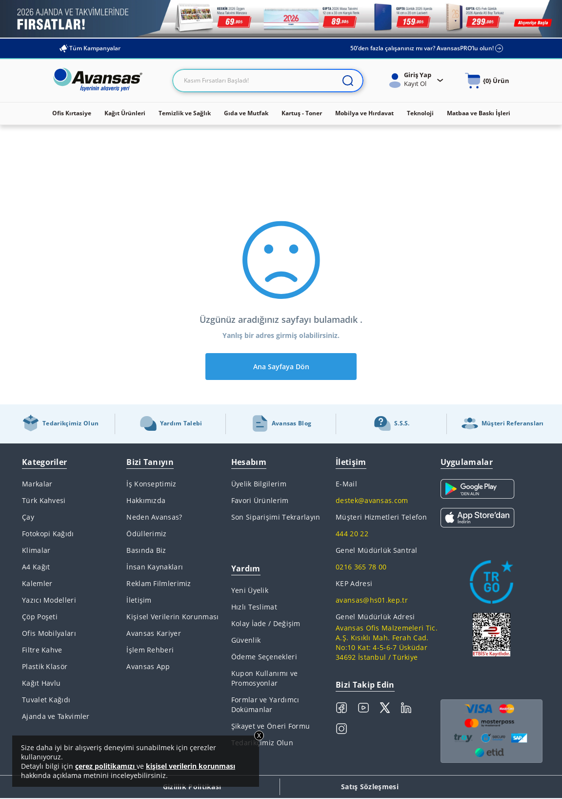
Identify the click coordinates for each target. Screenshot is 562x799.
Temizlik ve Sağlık (185, 113)
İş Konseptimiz (151, 483)
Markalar (37, 483)
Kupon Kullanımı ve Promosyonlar (264, 678)
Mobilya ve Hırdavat (364, 113)
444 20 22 (352, 533)
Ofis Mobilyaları (49, 633)
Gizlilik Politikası (192, 786)
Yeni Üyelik (249, 590)
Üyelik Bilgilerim (258, 483)
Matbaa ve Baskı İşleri (478, 113)
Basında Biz (146, 550)
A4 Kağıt (36, 566)
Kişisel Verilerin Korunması (172, 616)
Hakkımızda (145, 500)
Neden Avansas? (154, 517)
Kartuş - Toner (301, 113)
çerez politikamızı (106, 766)
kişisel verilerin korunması (190, 766)
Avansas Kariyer (153, 633)
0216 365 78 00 (361, 566)
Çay (28, 517)
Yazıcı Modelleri (49, 600)
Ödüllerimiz (146, 533)
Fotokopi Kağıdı (48, 533)
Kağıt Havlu (41, 683)
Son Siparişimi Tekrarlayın (276, 517)
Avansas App (148, 666)
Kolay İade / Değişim (266, 623)
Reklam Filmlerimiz (158, 583)
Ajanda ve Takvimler (56, 716)
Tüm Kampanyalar (89, 48)
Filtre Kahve (42, 649)
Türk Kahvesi (44, 500)
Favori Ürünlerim (260, 500)
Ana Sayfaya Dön (281, 366)
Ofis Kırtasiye (71, 113)
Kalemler (37, 583)
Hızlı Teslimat (254, 606)
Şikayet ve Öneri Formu (270, 726)
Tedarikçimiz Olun (262, 742)
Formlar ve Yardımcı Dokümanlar (265, 704)
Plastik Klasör (44, 666)
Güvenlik (246, 640)
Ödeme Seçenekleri (264, 656)
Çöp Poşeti (40, 616)
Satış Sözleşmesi (370, 786)
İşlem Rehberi (150, 649)
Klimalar (36, 550)
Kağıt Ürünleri (124, 113)
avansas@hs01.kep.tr (372, 600)
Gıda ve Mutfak (246, 113)
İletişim (138, 600)
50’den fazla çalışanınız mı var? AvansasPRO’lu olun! (426, 48)
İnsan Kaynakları (154, 566)
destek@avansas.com (372, 500)
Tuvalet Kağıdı (46, 699)
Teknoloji (420, 113)
